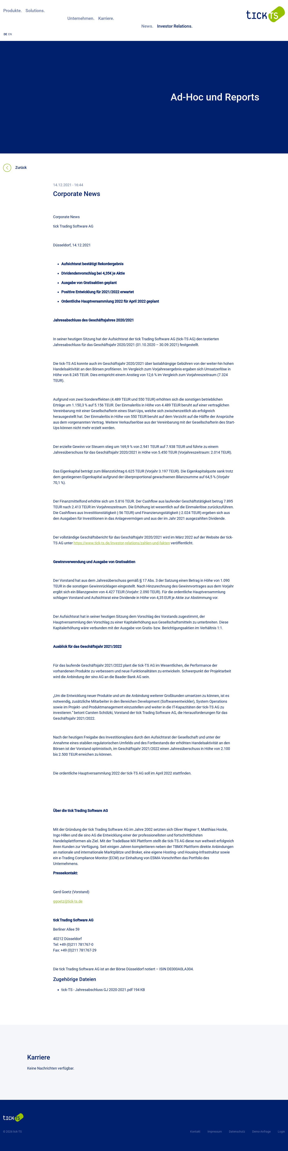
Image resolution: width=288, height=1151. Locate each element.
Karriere (38, 1057)
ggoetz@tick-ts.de (68, 901)
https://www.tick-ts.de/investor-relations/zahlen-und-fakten (122, 543)
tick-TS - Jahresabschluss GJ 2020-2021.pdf (97, 990)
